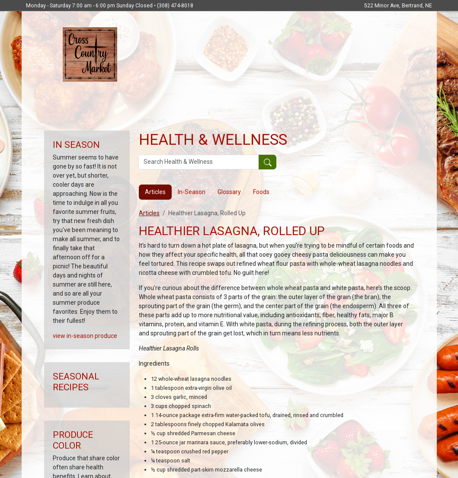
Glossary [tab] (229, 191)
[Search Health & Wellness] (198, 162)
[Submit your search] (267, 162)
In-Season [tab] (191, 191)
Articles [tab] (155, 191)
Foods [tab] (261, 191)
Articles (149, 213)
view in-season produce (85, 335)
